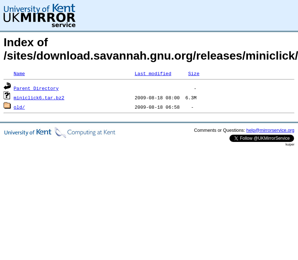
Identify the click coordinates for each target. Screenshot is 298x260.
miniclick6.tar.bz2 (39, 97)
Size (193, 73)
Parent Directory (36, 88)
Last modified (153, 73)
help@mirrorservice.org (270, 130)
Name (19, 73)
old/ (19, 107)
